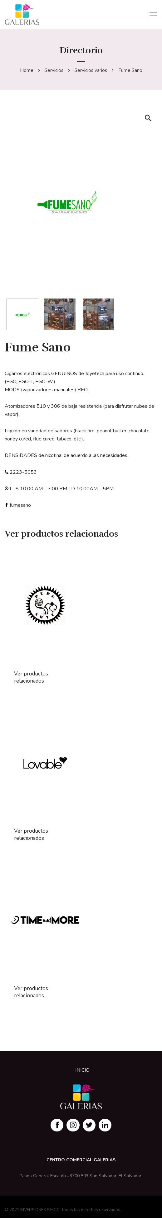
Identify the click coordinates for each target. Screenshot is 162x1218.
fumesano (20, 505)
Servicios (54, 70)
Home (26, 70)
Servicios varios (91, 70)
